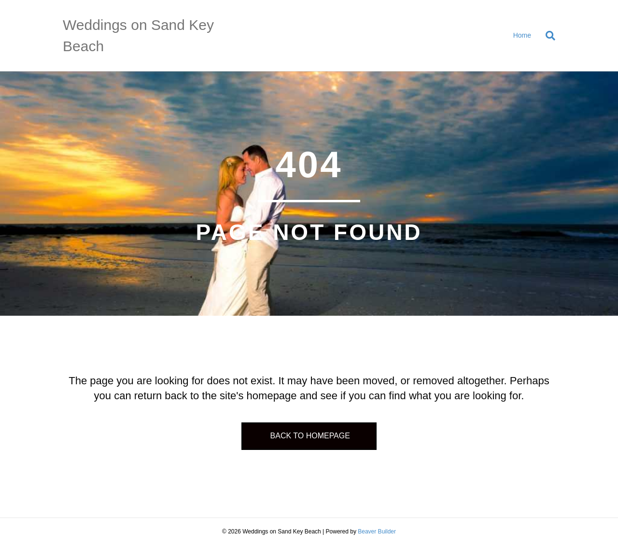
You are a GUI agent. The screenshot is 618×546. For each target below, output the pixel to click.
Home (522, 35)
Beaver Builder (377, 531)
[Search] (546, 36)
